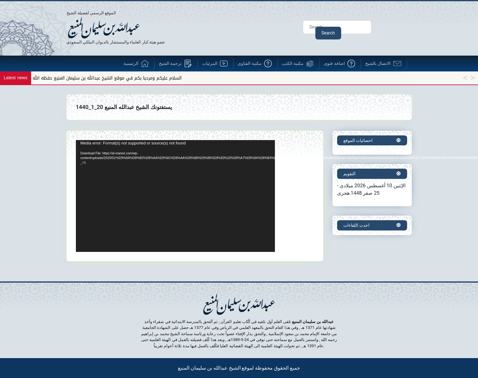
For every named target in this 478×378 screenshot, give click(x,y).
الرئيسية (130, 63)
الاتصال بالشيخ (378, 63)
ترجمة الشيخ (170, 63)
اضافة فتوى (334, 63)
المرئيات (209, 63)
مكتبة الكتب (292, 63)
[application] (175, 196)
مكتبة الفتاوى (249, 63)
